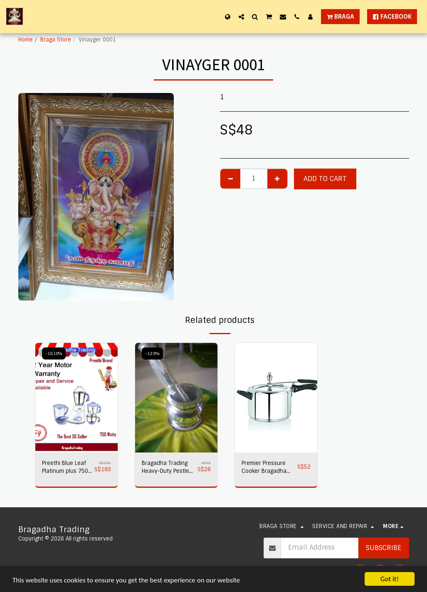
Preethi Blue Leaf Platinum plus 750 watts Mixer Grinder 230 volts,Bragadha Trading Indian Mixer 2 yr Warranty (68, 467)
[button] (241, 16)
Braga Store (55, 39)
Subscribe (383, 547)
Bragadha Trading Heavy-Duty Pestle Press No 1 (165, 467)
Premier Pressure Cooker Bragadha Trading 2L (264, 467)
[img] (76, 398)
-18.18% (53, 353)
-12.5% (152, 353)
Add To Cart (325, 178)
